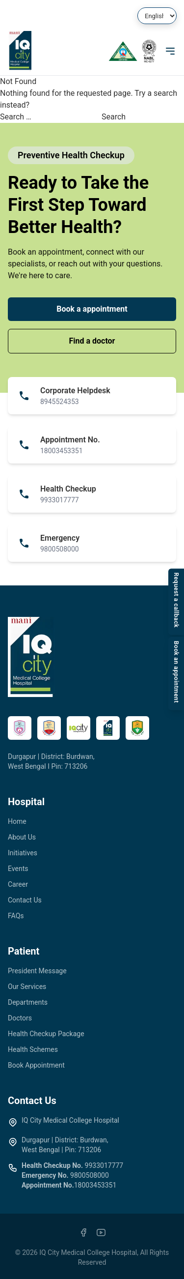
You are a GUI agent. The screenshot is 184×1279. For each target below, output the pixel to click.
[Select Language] (157, 15)
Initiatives (22, 853)
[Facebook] (83, 1232)
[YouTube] (101, 1232)
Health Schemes (33, 1049)
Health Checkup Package (46, 1034)
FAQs (16, 916)
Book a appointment (91, 309)
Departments (28, 1002)
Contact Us (25, 900)
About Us (22, 837)
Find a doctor (92, 341)
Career (18, 884)
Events (18, 868)
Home (17, 821)
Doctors (20, 1018)
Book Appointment (36, 1065)
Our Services (27, 986)
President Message (37, 971)
